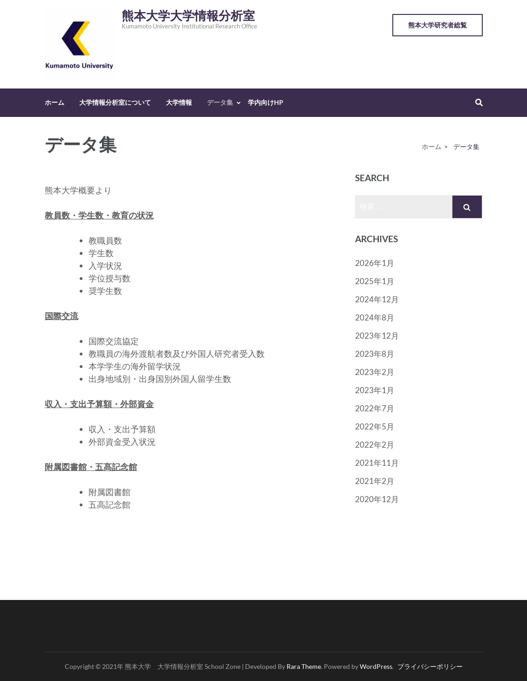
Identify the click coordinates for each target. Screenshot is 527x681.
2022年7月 (374, 408)
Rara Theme (304, 666)
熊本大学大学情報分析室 (188, 16)
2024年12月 (377, 299)
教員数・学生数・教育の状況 (99, 215)
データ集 (220, 102)
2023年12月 (377, 335)
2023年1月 (374, 390)
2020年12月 (377, 499)
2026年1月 (374, 263)
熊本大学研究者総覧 (437, 25)
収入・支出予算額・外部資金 (99, 404)
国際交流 (61, 316)
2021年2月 (374, 481)
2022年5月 (374, 426)
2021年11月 (377, 463)
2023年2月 (374, 372)
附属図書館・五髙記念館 (91, 467)
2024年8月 (374, 317)
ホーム (54, 102)
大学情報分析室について (115, 102)
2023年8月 (374, 354)
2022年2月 (374, 444)
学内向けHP (265, 102)
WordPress (376, 666)
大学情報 (179, 102)
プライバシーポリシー (430, 666)
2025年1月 (374, 281)
